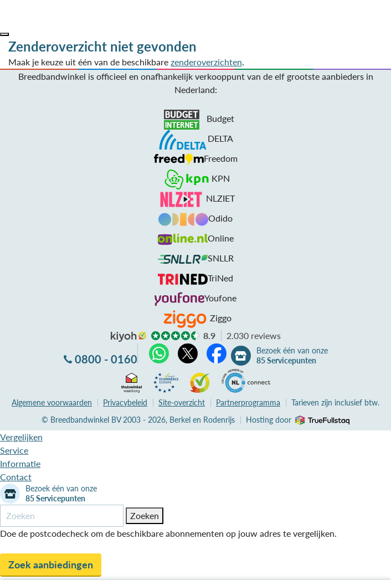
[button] (4, 34)
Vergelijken (21, 437)
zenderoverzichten (206, 62)
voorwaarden (52, 402)
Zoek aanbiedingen (50, 564)
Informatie (20, 463)
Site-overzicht (181, 402)
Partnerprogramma (248, 402)
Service (14, 450)
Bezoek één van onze (292, 356)
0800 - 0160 (106, 359)
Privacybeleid (125, 402)
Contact (16, 476)
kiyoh (128, 337)
